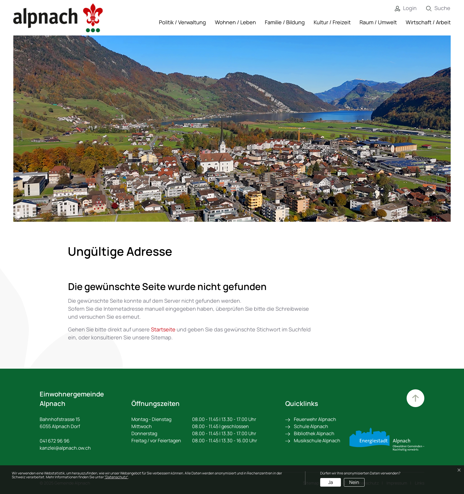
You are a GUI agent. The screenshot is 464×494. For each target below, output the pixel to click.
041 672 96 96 (55, 441)
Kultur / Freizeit (332, 22)
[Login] (401, 8)
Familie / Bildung (285, 22)
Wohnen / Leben (235, 22)
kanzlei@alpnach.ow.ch (65, 448)
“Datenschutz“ (116, 477)
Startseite (163, 329)
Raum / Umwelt (378, 22)
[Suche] (434, 8)
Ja (330, 482)
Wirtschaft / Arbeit (428, 22)
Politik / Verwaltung (182, 22)
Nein (354, 482)
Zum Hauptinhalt (415, 398)
